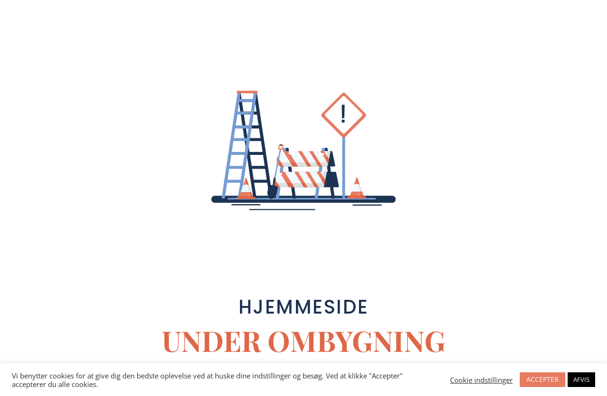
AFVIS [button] (581, 379)
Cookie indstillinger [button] (481, 380)
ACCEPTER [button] (542, 379)
